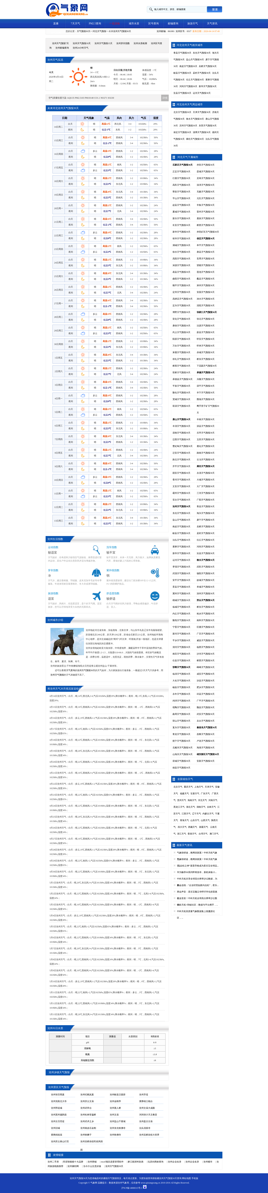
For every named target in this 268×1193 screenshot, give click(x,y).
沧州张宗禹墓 (57, 1094)
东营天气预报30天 (208, 125)
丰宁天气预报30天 (206, 392)
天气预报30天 (83, 31)
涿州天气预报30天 (206, 285)
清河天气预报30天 (181, 647)
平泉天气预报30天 (181, 386)
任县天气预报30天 (181, 660)
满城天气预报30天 (181, 245)
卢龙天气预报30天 (206, 741)
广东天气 (205, 793)
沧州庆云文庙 (87, 1101)
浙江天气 (181, 833)
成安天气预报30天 (206, 674)
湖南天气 (201, 807)
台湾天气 (203, 833)
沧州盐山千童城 (117, 1121)
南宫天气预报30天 (181, 654)
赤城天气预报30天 (206, 352)
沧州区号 (180, 31)
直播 (55, 23)
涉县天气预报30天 (206, 680)
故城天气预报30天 (206, 580)
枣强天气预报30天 (181, 566)
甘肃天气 (194, 793)
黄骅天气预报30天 (181, 546)
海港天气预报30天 (206, 747)
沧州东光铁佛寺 (117, 1128)
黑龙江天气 (179, 807)
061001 (171, 31)
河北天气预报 (99, 31)
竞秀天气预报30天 (206, 258)
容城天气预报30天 (181, 761)
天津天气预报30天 (202, 112)
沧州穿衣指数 (123, 43)
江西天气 (186, 813)
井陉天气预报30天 (206, 165)
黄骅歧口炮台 (146, 1101)
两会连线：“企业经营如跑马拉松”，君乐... (198, 885)
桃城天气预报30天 (181, 600)
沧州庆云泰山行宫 (60, 1141)
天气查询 (70, 670)
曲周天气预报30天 (181, 714)
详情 (165, 98)
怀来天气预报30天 (206, 345)
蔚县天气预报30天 (206, 332)
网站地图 (186, 1178)
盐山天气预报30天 (195, 59)
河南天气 (212, 800)
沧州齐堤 (143, 1094)
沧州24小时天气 (80, 48)
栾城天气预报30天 (206, 171)
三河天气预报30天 (206, 493)
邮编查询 (173, 23)
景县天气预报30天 (181, 587)
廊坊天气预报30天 (195, 139)
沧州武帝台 (86, 1108)
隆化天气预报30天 (181, 392)
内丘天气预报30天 (181, 613)
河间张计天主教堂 (148, 1114)
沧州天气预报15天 (103, 43)
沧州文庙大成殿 (147, 1108)
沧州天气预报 (57, 675)
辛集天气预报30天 (206, 205)
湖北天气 (190, 807)
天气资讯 (212, 23)
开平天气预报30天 (181, 466)
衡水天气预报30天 (195, 119)
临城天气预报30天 (181, 607)
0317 (189, 31)
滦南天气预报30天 (181, 432)
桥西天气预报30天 (206, 225)
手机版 (195, 1178)
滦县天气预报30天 (206, 426)
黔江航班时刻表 (135, 1161)
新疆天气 (203, 827)
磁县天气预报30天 (181, 687)
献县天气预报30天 (182, 73)
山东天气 (194, 820)
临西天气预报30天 (206, 647)
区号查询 (153, 23)
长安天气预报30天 (181, 225)
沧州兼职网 (73, 1166)
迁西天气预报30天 (181, 439)
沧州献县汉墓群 (117, 1094)
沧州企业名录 (174, 1161)
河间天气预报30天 (188, 86)
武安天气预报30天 (206, 714)
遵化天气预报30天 (206, 446)
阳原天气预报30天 (181, 339)
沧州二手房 (53, 1161)
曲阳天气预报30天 (181, 278)
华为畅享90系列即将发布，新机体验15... (197, 872)
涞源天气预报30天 (181, 265)
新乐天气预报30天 (181, 218)
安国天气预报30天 (206, 292)
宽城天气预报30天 (181, 399)
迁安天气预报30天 (181, 453)
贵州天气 (181, 800)
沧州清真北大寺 (59, 1101)
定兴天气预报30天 (181, 305)
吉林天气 (211, 807)
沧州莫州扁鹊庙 (59, 1114)
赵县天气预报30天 (181, 205)
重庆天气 (188, 787)
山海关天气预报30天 (183, 754)
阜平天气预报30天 (206, 245)
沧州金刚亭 (115, 1101)
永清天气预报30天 (206, 473)
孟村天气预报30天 (202, 73)
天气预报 (112, 1178)
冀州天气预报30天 (181, 593)
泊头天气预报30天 (181, 540)
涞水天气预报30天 (206, 299)
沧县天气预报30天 (182, 93)
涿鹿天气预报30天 (181, 352)
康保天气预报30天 (181, 325)
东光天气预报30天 (202, 53)
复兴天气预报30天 (181, 727)
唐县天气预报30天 (206, 252)
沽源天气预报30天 (206, 325)
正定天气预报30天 (181, 171)
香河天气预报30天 (181, 479)
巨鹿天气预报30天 (206, 627)
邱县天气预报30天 (206, 694)
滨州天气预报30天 (188, 125)
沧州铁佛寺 (115, 1134)
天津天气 (209, 787)
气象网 (93, 1182)
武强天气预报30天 (181, 573)
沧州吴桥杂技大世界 (149, 1134)
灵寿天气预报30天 (206, 178)
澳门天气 (214, 833)
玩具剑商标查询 (155, 1161)
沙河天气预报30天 (206, 654)
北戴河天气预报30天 (183, 747)
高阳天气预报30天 (181, 258)
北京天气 (177, 787)
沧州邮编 (161, 31)
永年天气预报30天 (181, 694)
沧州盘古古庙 (146, 1121)
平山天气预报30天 (181, 198)
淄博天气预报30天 (202, 132)
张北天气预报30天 (206, 319)
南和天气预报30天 (206, 620)
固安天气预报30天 (181, 473)
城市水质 (134, 23)
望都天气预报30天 (206, 265)
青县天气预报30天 (182, 53)
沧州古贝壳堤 (57, 1121)
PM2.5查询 (95, 23)
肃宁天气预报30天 (206, 520)
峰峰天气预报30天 (206, 667)
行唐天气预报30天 (181, 178)
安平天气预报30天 (181, 580)
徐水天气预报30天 (181, 252)
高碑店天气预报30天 (183, 299)
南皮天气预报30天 (188, 66)
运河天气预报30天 (202, 93)
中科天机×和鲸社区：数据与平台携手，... (197, 904)
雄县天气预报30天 (181, 767)
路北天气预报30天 (181, 459)
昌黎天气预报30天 (206, 734)
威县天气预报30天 (206, 640)
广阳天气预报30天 (206, 499)
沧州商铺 (92, 1161)
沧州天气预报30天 (122, 31)
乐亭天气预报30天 (206, 432)
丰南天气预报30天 (206, 419)
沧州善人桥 (115, 1108)
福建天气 (184, 793)
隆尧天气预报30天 (181, 620)
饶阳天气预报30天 (206, 573)
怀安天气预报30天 (206, 339)
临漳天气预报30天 (181, 674)
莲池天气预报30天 (206, 272)
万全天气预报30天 (181, 345)
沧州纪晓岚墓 (87, 1094)
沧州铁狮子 (86, 1134)
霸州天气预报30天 (181, 493)
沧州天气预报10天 (82, 43)
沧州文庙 (114, 1114)
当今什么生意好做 (92, 1166)
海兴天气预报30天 (206, 513)
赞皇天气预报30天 (181, 191)
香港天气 (192, 833)
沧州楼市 (207, 1161)
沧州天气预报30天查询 (170, 1178)
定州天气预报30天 (181, 292)
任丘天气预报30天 (195, 79)
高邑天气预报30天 (181, 185)
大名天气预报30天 (181, 680)
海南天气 (192, 800)
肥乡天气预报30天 (206, 687)
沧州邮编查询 (62, 48)
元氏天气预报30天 (206, 198)
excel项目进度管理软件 (112, 1161)
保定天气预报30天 (182, 132)
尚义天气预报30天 (181, 332)
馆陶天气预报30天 (181, 707)
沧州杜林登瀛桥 (88, 1114)
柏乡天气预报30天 (206, 613)
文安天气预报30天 (181, 486)
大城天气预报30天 (206, 479)
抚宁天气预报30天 (181, 741)
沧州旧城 (55, 1128)
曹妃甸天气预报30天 (183, 446)
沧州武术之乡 (87, 1121)
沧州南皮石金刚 (88, 1128)
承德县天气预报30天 (183, 379)
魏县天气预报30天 (206, 707)
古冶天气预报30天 (206, 459)
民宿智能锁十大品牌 (73, 1161)
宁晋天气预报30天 (181, 627)
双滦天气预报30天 (181, 406)
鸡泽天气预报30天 (181, 700)
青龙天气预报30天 (181, 734)
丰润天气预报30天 (181, 426)
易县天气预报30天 (181, 272)
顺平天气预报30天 (181, 285)
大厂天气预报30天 (206, 486)
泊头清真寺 (144, 1128)
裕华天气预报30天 (181, 238)
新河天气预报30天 (181, 633)
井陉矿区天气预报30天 (208, 232)
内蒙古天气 (208, 813)
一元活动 (114, 23)
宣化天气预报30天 (181, 319)
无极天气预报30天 (206, 191)
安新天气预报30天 (206, 761)
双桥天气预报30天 (181, 372)
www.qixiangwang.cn (150, 1182)
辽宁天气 (196, 813)
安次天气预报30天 (181, 499)
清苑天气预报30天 (206, 305)
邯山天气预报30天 (181, 720)
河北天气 (202, 800)
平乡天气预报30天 (181, 640)
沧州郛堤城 (56, 1108)
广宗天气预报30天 (206, 633)
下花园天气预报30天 (207, 365)
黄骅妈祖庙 (56, 1134)
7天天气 (75, 23)
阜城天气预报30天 (206, 587)
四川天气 (182, 827)
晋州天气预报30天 (206, 211)
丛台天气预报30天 (206, 720)
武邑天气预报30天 (206, 566)
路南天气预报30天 (206, 453)
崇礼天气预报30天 (181, 359)
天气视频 (56, 32)
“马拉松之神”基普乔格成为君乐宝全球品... (198, 865)
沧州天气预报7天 (60, 43)
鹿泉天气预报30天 (206, 218)
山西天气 (205, 820)
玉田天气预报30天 (206, 439)
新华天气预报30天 (208, 86)
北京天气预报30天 (182, 112)
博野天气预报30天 (181, 312)
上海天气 (198, 787)
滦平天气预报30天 (206, 386)
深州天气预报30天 (206, 593)
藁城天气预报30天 (181, 211)
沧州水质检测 (140, 43)
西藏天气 (192, 827)
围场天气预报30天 (206, 399)
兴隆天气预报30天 (206, 379)
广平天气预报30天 (206, 700)
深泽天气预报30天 (206, 185)
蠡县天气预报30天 (206, 278)
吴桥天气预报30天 (208, 66)
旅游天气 (192, 23)
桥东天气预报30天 (206, 359)
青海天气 (184, 820)
